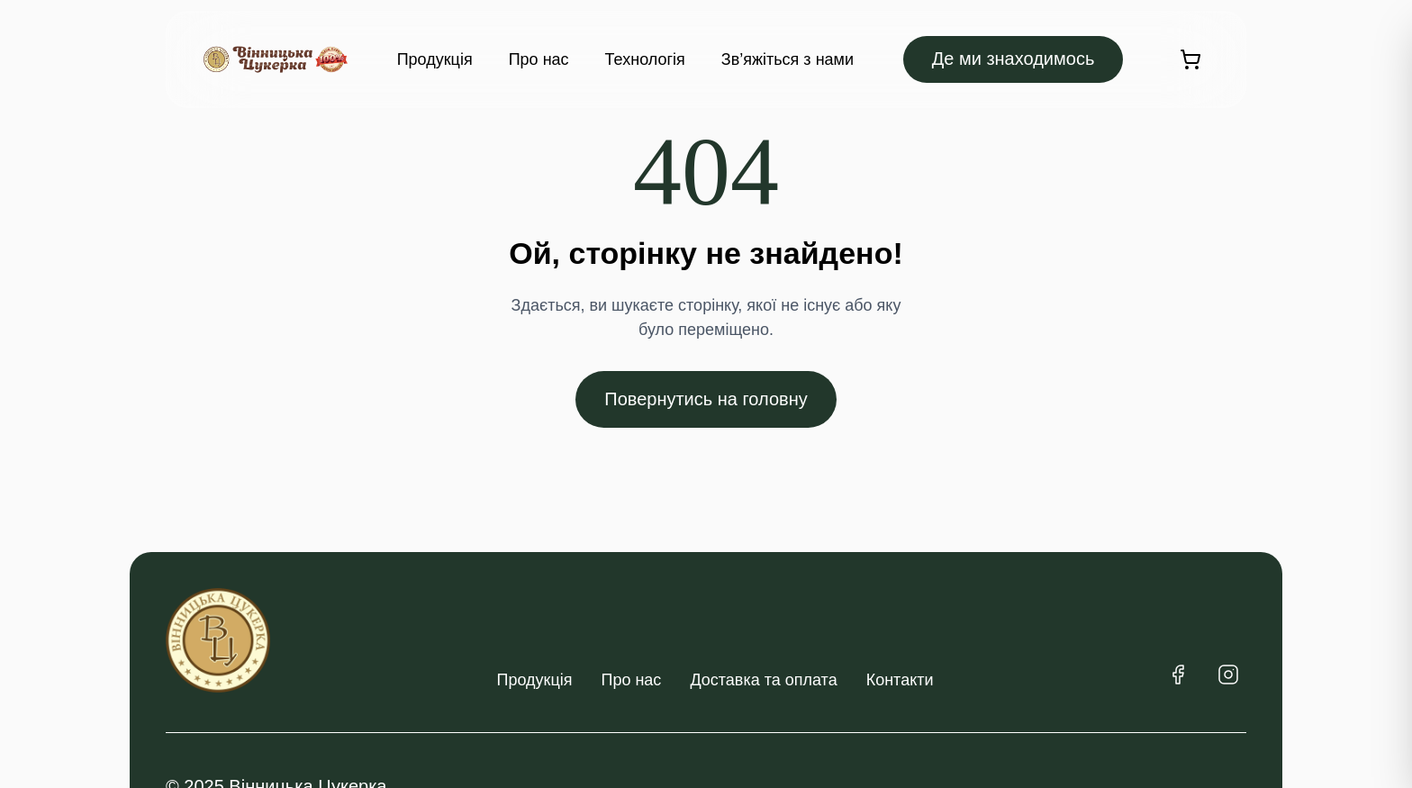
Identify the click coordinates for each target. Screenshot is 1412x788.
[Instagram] (1228, 675)
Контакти (900, 680)
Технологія (645, 59)
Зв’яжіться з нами (787, 59)
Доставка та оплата (763, 680)
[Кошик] (1190, 59)
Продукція (435, 59)
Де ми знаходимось (1013, 58)
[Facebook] (1178, 675)
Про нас (539, 59)
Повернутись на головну (705, 399)
